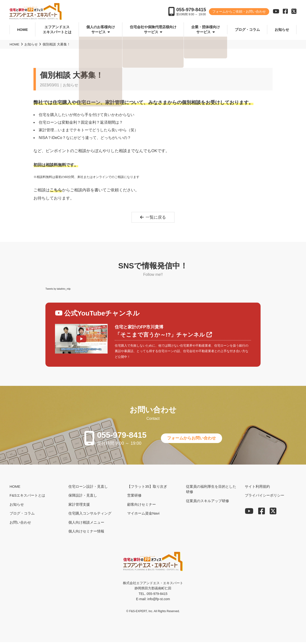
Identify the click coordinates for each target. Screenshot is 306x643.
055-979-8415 (191, 10)
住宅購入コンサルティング (89, 514)
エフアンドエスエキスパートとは (57, 29)
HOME (22, 30)
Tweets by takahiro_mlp (58, 289)
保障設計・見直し (82, 496)
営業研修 (134, 496)
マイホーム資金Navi (143, 514)
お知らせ (282, 30)
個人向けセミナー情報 (86, 532)
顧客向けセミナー (141, 505)
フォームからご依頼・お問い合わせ (239, 12)
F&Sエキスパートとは (27, 496)
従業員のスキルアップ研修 (207, 502)
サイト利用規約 (257, 487)
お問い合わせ (20, 523)
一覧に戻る (153, 217)
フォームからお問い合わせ (193, 439)
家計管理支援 (79, 505)
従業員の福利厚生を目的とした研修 (211, 490)
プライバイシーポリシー (264, 496)
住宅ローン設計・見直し (88, 487)
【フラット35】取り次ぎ (147, 487)
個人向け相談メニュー (86, 523)
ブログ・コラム (247, 30)
